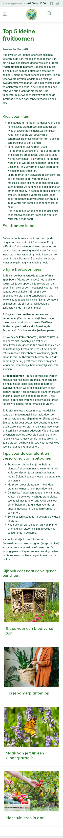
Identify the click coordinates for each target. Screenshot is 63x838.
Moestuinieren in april (26, 818)
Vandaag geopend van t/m (24, 4)
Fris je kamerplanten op (27, 693)
